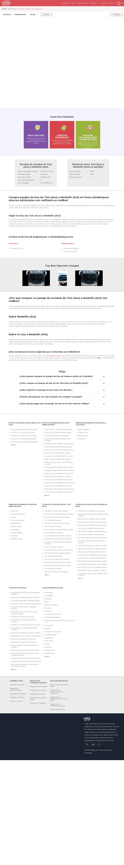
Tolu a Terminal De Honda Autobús (57, 517)
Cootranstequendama (52, 617)
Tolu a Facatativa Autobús (54, 533)
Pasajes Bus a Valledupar (18, 694)
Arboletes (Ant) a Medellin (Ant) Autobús (92, 555)
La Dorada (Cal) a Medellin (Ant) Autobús (59, 467)
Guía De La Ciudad (16, 701)
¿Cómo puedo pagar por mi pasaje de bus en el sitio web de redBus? (62, 403)
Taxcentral (48, 611)
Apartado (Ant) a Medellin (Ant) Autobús (59, 450)
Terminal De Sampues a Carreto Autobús (26, 633)
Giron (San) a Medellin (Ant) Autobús (91, 534)
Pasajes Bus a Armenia (17, 697)
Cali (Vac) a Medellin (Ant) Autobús (57, 436)
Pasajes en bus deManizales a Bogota (57, 705)
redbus (6, 3)
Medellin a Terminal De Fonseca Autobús (26, 625)
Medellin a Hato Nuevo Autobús (22, 617)
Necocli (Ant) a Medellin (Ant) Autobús (92, 519)
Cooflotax (48, 599)
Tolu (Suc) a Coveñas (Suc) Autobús (23, 439)
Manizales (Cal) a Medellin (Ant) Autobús (59, 444)
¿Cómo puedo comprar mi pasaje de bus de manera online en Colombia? (62, 376)
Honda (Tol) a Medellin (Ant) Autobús (58, 476)
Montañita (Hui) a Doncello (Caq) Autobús (26, 604)
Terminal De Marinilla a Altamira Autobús (25, 601)
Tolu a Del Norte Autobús (54, 547)
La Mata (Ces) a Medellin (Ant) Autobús (92, 558)
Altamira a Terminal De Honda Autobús (25, 597)
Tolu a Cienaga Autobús (53, 520)
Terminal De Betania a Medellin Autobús (92, 546)
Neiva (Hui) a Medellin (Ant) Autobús (58, 453)
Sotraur (47, 644)
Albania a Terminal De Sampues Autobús (25, 658)
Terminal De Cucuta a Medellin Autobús (92, 567)
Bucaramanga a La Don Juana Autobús (25, 650)
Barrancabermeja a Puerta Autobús (23, 642)
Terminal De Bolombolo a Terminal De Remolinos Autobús (24, 665)
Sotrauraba (15, 529)
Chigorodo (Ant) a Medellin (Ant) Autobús (59, 483)
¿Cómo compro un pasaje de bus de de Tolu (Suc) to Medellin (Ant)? (62, 383)
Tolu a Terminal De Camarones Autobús (59, 550)
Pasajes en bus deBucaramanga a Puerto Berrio (59, 698)
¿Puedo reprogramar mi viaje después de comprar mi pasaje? (62, 397)
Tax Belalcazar (50, 653)
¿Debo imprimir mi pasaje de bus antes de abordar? (62, 390)
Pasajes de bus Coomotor (38, 686)
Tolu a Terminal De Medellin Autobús (58, 536)
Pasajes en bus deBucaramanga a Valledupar (56, 691)
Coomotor (14, 511)
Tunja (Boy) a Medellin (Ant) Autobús (91, 528)
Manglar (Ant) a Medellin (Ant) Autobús (92, 522)
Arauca (13, 517)
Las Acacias (49, 625)
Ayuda (73, 3)
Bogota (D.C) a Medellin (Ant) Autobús (58, 429)
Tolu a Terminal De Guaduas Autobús (58, 553)
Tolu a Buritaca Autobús (53, 526)
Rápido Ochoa (83, 432)
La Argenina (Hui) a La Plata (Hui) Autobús (26, 661)
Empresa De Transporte (38, 703)
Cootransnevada (50, 635)
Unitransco (82, 439)
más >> (13, 445)
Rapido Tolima (50, 650)
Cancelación (93, 3)
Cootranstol (49, 638)
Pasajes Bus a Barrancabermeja (16, 689)
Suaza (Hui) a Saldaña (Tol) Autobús (23, 639)
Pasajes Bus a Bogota (17, 684)
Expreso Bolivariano (18, 514)
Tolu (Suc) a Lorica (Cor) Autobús (56, 511)
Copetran (14, 536)
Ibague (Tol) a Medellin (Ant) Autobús (58, 432)
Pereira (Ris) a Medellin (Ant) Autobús (58, 447)
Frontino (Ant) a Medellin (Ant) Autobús (59, 492)
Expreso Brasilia (83, 429)
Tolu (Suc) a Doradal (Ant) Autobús (57, 559)
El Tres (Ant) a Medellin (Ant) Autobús (91, 511)
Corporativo (65, 3)
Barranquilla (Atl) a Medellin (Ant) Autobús (59, 489)
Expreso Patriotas (51, 605)
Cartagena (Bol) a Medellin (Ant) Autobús (59, 470)
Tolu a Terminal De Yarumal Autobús (57, 562)
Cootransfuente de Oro (53, 614)
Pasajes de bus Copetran (38, 690)
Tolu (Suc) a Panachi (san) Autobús (57, 523)
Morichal (48, 608)
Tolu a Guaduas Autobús (53, 556)
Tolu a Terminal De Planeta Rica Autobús (59, 514)
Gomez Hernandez (18, 520)
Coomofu (48, 647)
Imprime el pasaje (82, 3)
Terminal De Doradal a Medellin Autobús (92, 561)
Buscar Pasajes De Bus (57, 709)
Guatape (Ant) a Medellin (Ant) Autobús (59, 456)
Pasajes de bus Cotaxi (37, 694)
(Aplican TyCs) (55, 356)
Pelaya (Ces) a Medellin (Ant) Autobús (91, 552)
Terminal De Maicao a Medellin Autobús (92, 549)
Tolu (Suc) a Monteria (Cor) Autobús (23, 436)
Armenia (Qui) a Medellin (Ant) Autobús (59, 480)
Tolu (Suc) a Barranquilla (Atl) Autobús (24, 442)
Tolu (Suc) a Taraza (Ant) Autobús (56, 572)
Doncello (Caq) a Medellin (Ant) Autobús (92, 538)
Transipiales (49, 593)
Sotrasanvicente (17, 539)
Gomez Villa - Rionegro (53, 632)
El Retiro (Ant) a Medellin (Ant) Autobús (92, 525)
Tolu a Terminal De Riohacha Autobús (58, 539)
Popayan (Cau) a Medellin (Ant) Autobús (59, 473)
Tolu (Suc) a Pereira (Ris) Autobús (23, 432)
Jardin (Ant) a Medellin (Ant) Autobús (58, 459)
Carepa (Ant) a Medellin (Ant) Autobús (58, 486)
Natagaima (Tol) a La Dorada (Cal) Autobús (26, 636)
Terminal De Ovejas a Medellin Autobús (92, 531)
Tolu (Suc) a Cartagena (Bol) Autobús (24, 429)
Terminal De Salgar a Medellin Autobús (92, 570)
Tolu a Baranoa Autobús (53, 569)
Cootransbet (49, 596)
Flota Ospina (49, 641)
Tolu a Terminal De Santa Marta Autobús (59, 529)
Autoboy (48, 628)
